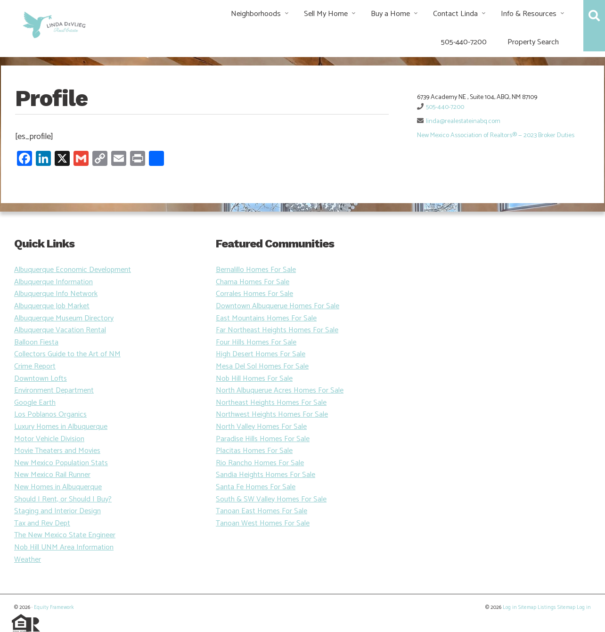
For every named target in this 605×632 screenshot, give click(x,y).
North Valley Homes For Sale (261, 426)
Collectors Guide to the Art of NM (67, 354)
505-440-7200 (464, 42)
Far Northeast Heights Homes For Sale (277, 330)
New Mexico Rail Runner (52, 474)
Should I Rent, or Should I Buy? (63, 499)
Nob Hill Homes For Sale (254, 378)
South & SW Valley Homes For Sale (271, 499)
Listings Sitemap (556, 607)
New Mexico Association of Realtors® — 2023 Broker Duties (495, 135)
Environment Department (54, 390)
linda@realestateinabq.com (463, 121)
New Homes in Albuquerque (58, 487)
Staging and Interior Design (57, 511)
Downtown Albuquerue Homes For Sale (277, 306)
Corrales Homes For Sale (254, 293)
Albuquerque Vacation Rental (60, 330)
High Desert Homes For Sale (260, 354)
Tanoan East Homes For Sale (261, 511)
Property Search (533, 42)
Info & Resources (528, 14)
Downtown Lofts (40, 378)
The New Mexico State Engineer (64, 535)
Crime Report (35, 366)
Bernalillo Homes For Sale (256, 269)
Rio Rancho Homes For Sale (260, 463)
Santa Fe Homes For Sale (255, 487)
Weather (27, 559)
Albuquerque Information (53, 282)
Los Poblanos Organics (50, 414)
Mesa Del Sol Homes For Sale (262, 366)
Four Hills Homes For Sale (256, 342)
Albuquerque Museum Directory (64, 318)
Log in (510, 607)
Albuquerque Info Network (56, 293)
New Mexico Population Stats (61, 463)
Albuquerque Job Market (52, 306)
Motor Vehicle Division (49, 439)
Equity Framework (54, 607)
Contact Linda (455, 14)
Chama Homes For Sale (252, 282)
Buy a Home (390, 14)
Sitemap (527, 607)
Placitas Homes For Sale (254, 450)
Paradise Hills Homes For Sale (263, 439)
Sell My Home (326, 14)
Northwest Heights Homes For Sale (272, 414)
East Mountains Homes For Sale (266, 318)
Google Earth (35, 402)
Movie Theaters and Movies (57, 450)
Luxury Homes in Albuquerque (60, 426)
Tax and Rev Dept (42, 523)
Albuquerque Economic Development (72, 269)
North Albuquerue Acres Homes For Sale (279, 390)
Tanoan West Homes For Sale (263, 523)
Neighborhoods (256, 14)
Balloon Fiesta (36, 342)
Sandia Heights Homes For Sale (265, 474)
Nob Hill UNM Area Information (64, 547)
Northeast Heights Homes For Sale (271, 402)
